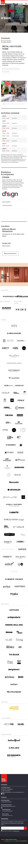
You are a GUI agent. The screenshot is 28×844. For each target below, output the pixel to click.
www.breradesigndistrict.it (18, 792)
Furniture (4, 68)
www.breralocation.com (7, 815)
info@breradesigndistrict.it (7, 792)
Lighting (17, 68)
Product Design (5, 71)
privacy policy (16, 831)
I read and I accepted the (7, 831)
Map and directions (10, 253)
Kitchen (8, 68)
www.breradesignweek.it (6, 801)
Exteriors (13, 68)
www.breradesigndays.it (7, 811)
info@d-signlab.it (7, 42)
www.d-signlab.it (7, 41)
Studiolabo (12, 841)
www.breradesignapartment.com (8, 806)
